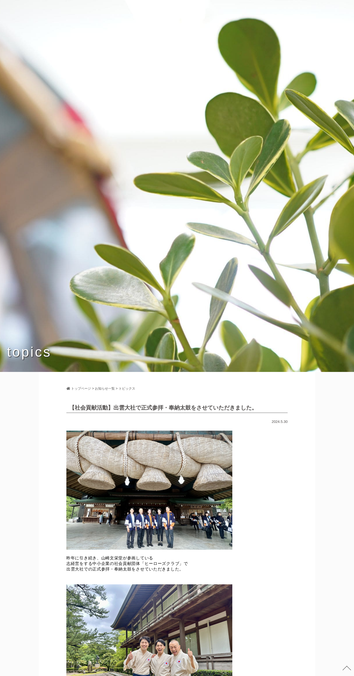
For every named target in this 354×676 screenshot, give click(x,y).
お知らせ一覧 (105, 388)
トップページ (78, 388)
